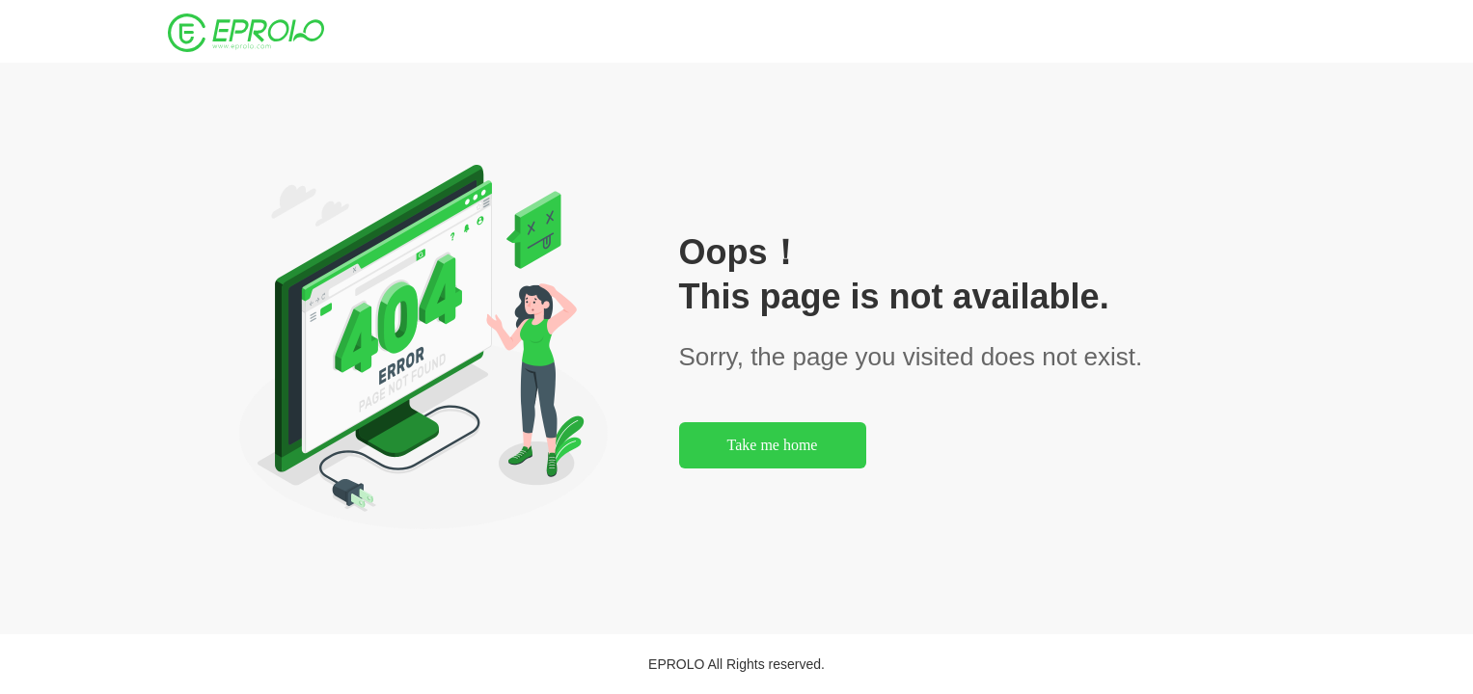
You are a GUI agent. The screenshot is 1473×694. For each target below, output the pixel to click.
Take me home (772, 445)
